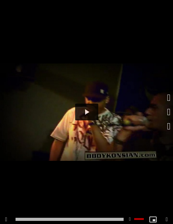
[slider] (70, 219)
